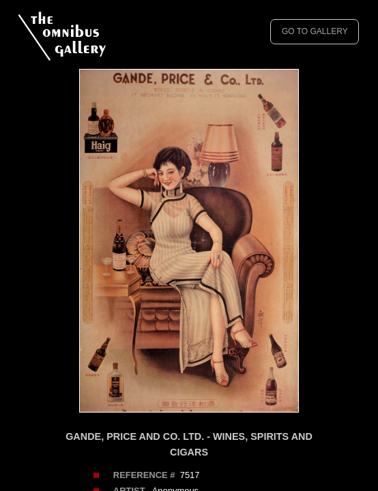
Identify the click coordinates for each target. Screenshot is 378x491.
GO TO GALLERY (315, 31)
